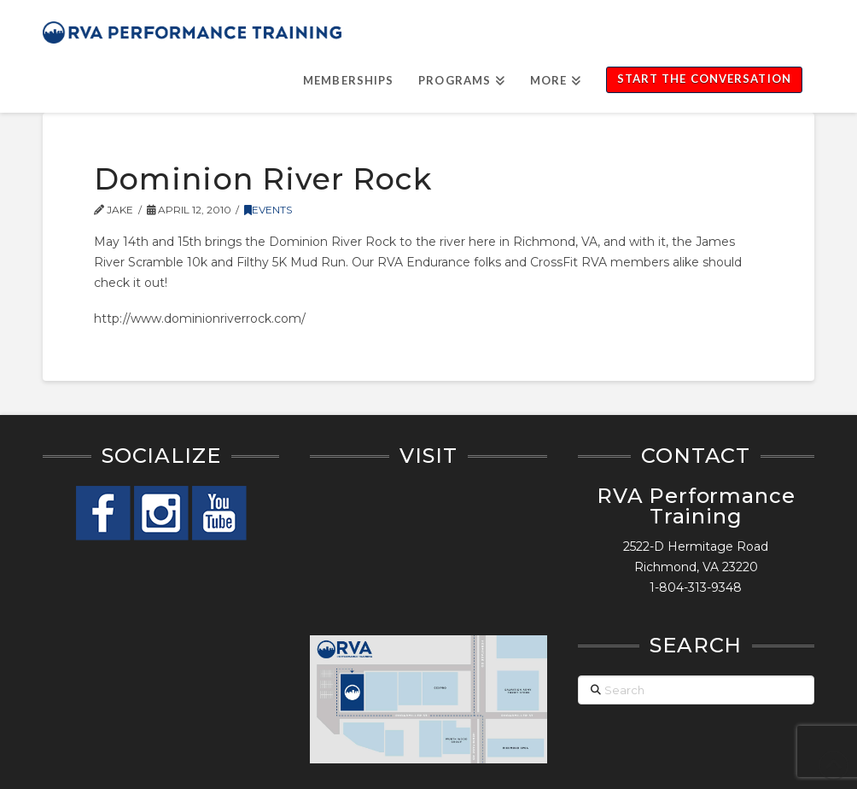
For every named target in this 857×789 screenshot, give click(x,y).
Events (268, 209)
